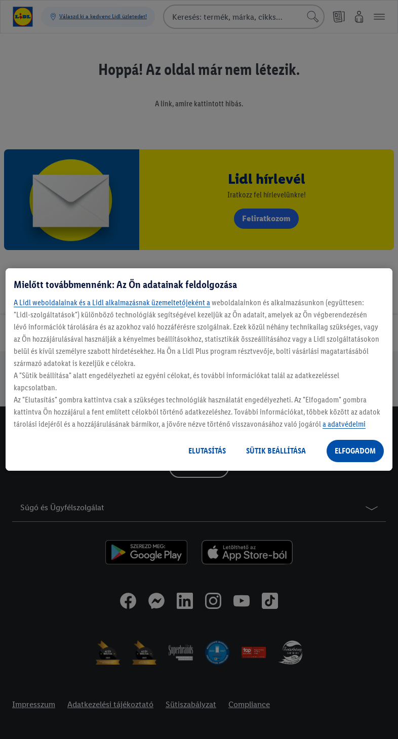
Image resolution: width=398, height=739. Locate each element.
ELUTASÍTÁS (207, 451)
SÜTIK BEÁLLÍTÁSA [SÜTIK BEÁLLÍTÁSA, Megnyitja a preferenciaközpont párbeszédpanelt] (276, 451)
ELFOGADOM (355, 451)
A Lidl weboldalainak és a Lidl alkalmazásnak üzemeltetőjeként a (112, 302)
